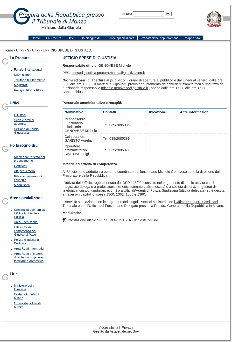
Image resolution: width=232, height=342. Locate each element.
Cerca (127, 14)
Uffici (20, 50)
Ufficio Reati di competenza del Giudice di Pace (25, 231)
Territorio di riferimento (29, 80)
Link (14, 274)
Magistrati (21, 85)
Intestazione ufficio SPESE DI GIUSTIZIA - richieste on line (112, 220)
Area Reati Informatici (29, 248)
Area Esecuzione (26, 222)
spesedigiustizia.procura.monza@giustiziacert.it (108, 73)
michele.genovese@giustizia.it (124, 88)
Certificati (20, 166)
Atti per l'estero (24, 171)
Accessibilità (108, 327)
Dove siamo (22, 75)
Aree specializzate (26, 198)
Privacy (127, 327)
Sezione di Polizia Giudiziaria (26, 130)
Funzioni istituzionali (28, 69)
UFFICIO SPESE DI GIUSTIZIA (67, 50)
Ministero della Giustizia (24, 287)
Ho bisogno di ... (24, 145)
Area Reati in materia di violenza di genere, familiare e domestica (28, 257)
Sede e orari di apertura (24, 121)
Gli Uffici (33, 50)
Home (8, 50)
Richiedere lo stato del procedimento (29, 158)
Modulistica (22, 185)
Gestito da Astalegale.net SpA (116, 331)
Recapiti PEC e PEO (28, 90)
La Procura (20, 58)
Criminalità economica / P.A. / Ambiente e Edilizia (29, 213)
